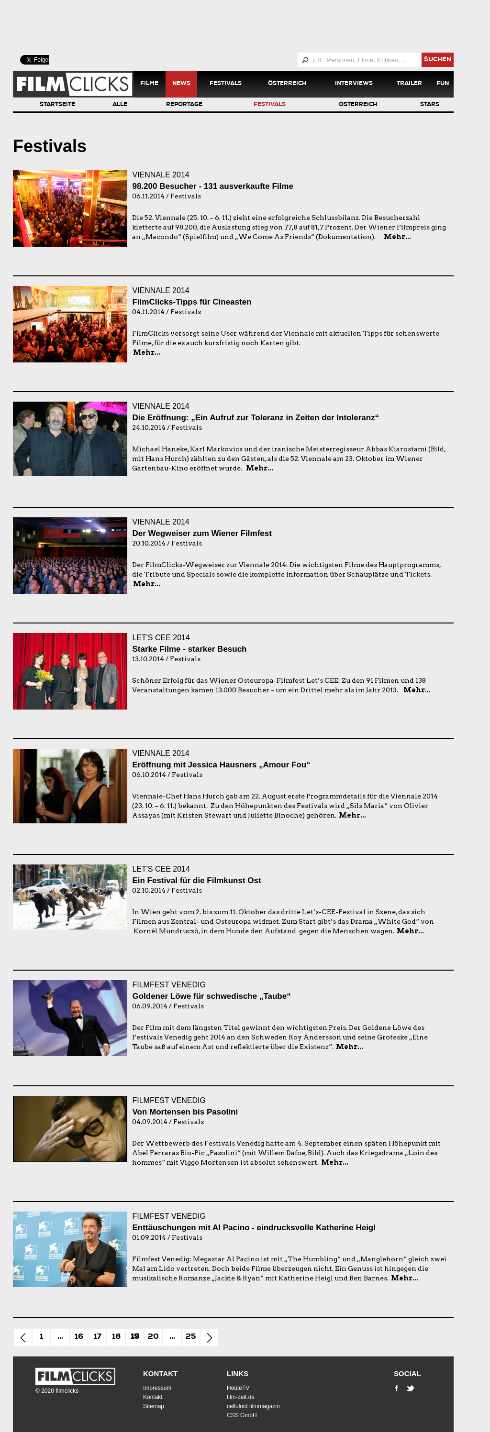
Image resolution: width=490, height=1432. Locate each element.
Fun (442, 84)
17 (97, 1337)
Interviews (354, 84)
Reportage (184, 105)
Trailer (409, 84)
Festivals (226, 84)
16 (79, 1337)
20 (153, 1337)
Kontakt (160, 1373)
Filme (149, 84)
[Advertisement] (245, 26)
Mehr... (397, 236)
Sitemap (153, 1406)
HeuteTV (238, 1388)
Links (237, 1373)
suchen (437, 60)
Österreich (287, 84)
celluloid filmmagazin (253, 1406)
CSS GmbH (242, 1415)
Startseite (57, 105)
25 (191, 1337)
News (181, 84)
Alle (119, 105)
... (60, 1337)
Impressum (157, 1388)
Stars (429, 105)
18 (116, 1337)
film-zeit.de (241, 1397)
